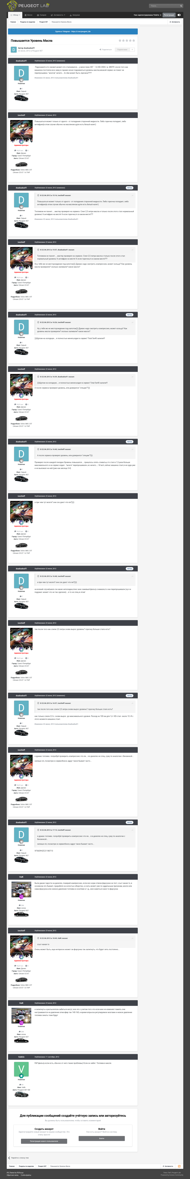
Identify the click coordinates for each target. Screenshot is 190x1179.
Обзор (16, 15)
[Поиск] (158, 6)
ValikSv (21, 1057)
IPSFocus (20, 1173)
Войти (101, 1138)
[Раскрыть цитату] (38, 195)
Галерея (42, 15)
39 (21, 1085)
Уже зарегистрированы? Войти (147, 15)
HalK (21, 877)
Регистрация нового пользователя (44, 1141)
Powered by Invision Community (172, 1175)
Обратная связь (12, 1175)
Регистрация (169, 15)
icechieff (21, 115)
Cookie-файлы (26, 1175)
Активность (58, 15)
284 (21, 905)
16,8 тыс (18, 150)
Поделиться (106, 50)
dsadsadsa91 (29, 48)
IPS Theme (10, 1173)
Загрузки (76, 15)
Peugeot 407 (37, 51)
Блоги (29, 15)
